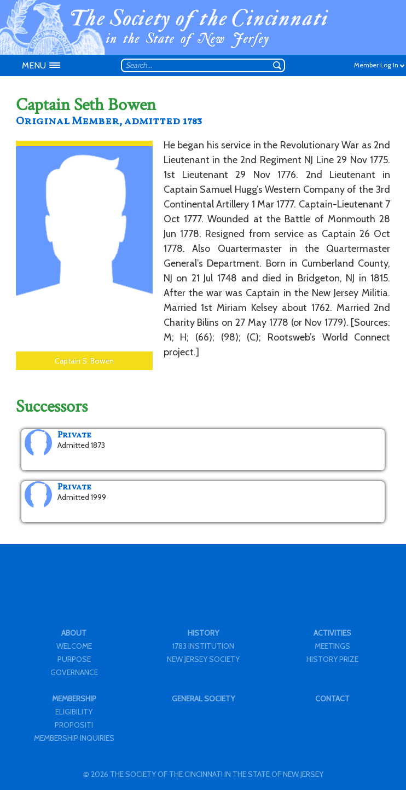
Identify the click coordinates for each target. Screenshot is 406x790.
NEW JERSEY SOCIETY (203, 659)
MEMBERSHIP (74, 698)
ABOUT (73, 633)
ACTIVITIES (332, 633)
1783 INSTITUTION (203, 646)
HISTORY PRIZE (332, 659)
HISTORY (203, 633)
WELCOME (74, 646)
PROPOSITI (74, 725)
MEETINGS (332, 646)
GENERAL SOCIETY (203, 698)
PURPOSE (74, 659)
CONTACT (332, 698)
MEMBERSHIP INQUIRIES (74, 738)
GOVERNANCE (74, 672)
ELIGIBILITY (73, 712)
